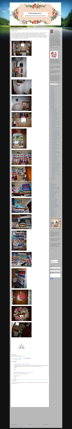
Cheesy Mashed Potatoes (56, 131)
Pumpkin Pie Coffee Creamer (55, 160)
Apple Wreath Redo (55, 151)
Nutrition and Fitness (53, 206)
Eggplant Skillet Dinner (55, 167)
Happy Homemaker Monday (56, 123)
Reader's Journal (52, 211)
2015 (52, 99)
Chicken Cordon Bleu (55, 148)
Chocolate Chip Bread (55, 117)
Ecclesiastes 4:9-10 (55, 136)
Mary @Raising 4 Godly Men (18, 372)
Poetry (51, 210)
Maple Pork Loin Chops (55, 113)
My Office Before (54, 143)
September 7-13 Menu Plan (56, 164)
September (54, 112)
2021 (52, 91)
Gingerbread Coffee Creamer (55, 158)
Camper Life (52, 186)
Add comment (14, 380)
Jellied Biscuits (54, 116)
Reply (15, 369)
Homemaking (52, 193)
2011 (52, 104)
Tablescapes (52, 213)
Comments (53, 262)
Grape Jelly (53, 126)
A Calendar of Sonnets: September (55, 139)
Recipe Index (24, 26)
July (53, 178)
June (53, 179)
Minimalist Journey (53, 199)
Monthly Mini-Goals (53, 200)
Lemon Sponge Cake (55, 137)
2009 (52, 107)
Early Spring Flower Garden (56, 174)
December (53, 108)
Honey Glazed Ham (55, 132)
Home (13, 26)
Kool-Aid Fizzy (54, 153)
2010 (52, 106)
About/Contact (17, 26)
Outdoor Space (52, 207)
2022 (52, 90)
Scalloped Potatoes (55, 129)
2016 (52, 98)
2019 (52, 94)
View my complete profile (54, 47)
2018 (52, 95)
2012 (52, 103)
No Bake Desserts (53, 204)
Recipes (51, 212)
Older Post (46, 424)
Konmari (51, 195)
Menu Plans (52, 198)
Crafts (51, 189)
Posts (52, 260)
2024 (52, 87)
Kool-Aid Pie (54, 155)
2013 (52, 102)
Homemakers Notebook (53, 192)
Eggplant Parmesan (55, 168)
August (53, 177)
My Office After (54, 142)
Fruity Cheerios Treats (55, 156)
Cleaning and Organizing (17, 359)
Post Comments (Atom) (19, 426)
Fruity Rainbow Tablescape (56, 152)
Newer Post (14, 424)
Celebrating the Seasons (54, 187)
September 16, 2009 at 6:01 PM (28, 372)
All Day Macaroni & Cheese (56, 133)
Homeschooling (52, 194)
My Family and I (52, 201)
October (53, 111)
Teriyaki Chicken (54, 147)
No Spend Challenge (53, 205)
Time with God (52, 216)
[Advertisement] (30, 415)
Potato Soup (54, 120)
